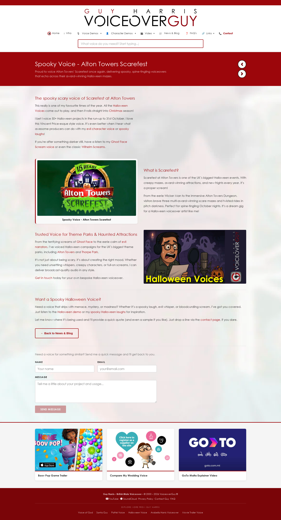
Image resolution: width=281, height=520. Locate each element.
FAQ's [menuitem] (191, 33)
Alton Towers (66, 252)
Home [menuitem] (53, 33)
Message (41, 377)
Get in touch (43, 278)
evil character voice (101, 129)
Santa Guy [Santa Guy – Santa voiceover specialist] (102, 512)
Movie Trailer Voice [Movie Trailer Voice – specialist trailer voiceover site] (192, 512)
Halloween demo (69, 312)
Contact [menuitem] (226, 33)
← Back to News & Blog (57, 333)
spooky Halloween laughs (108, 312)
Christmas (115, 111)
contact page (210, 320)
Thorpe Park (90, 252)
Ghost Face (85, 242)
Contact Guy (162, 498)
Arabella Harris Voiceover (165, 512)
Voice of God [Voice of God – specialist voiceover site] (85, 512)
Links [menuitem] (208, 33)
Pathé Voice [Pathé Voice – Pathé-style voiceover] (118, 512)
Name (39, 362)
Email (101, 362)
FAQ (172, 498)
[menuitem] (89, 33)
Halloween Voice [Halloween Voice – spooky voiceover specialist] (137, 512)
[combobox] (140, 43)
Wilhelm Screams (93, 147)
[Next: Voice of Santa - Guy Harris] (242, 74)
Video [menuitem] (147, 33)
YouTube (112, 498)
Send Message (50, 409)
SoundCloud (128, 498)
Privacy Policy (145, 498)
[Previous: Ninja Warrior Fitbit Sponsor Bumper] (242, 64)
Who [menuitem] (68, 33)
